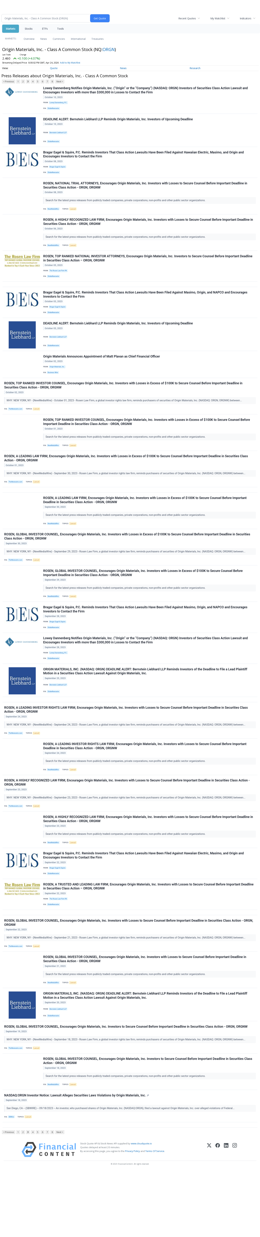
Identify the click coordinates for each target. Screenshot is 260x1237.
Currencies (59, 39)
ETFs (45, 28)
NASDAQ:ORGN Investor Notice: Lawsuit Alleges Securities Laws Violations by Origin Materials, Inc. (77, 1158)
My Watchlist (217, 18)
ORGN (109, 49)
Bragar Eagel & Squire (58, 171)
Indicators (245, 18)
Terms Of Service (154, 1217)
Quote (54, 68)
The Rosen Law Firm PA (59, 281)
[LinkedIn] (226, 1215)
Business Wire (53, 391)
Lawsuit (75, 216)
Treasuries (97, 39)
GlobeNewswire (54, 110)
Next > (60, 81)
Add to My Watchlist (70, 62)
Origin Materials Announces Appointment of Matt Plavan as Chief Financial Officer (102, 374)
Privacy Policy (132, 1217)
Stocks (28, 28)
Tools (60, 28)
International (78, 39)
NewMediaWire (54, 216)
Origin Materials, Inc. (58, 385)
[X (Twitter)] (209, 1215)
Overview (29, 39)
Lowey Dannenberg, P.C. (59, 103)
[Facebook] (217, 1215)
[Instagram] (234, 1215)
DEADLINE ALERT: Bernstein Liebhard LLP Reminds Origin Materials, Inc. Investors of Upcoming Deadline (118, 122)
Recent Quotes (187, 18)
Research (195, 68)
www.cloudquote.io (141, 1209)
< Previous (8, 81)
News (43, 39)
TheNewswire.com (16, 429)
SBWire (12, 1180)
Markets (10, 28)
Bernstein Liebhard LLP (59, 135)
